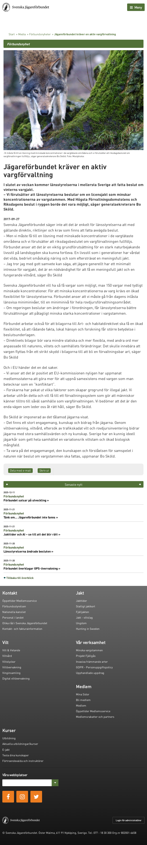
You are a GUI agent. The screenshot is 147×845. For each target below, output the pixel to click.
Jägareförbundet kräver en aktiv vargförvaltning (85, 34)
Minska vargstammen (89, 650)
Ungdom (81, 623)
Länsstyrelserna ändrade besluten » (28, 551)
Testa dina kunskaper (15, 755)
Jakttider (81, 600)
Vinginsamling (11, 673)
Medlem (81, 705)
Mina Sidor (82, 694)
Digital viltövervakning (16, 678)
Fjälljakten (82, 612)
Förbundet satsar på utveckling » (26, 500)
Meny (136, 7)
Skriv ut (44, 470)
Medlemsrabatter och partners (95, 716)
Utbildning (9, 738)
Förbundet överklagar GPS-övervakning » (32, 568)
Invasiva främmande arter (92, 661)
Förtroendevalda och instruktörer (22, 761)
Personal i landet (13, 617)
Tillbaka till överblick (20, 578)
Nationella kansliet (14, 612)
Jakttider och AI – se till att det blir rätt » (32, 534)
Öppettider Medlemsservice (19, 600)
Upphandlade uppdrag (90, 673)
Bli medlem (83, 700)
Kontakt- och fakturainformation (22, 628)
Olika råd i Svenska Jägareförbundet (24, 623)
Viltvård (7, 656)
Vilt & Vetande (11, 650)
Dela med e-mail (20, 470)
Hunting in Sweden (88, 628)
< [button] (7, 484)
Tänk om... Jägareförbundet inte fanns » (31, 517)
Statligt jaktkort (85, 606)
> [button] (140, 484)
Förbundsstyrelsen (14, 606)
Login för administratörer (128, 820)
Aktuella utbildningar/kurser (20, 744)
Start (12, 34)
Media (22, 34)
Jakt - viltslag (84, 617)
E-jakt (6, 749)
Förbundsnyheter (40, 34)
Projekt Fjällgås (86, 656)
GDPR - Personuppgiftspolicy (94, 667)
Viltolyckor (8, 661)
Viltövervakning (11, 667)
